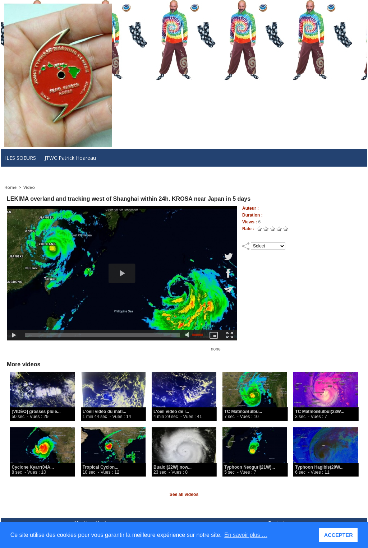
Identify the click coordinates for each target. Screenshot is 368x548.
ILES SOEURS (20, 157)
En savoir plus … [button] (246, 535)
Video (28, 187)
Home (10, 187)
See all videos (184, 494)
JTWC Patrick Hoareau (70, 157)
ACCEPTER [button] (339, 535)
